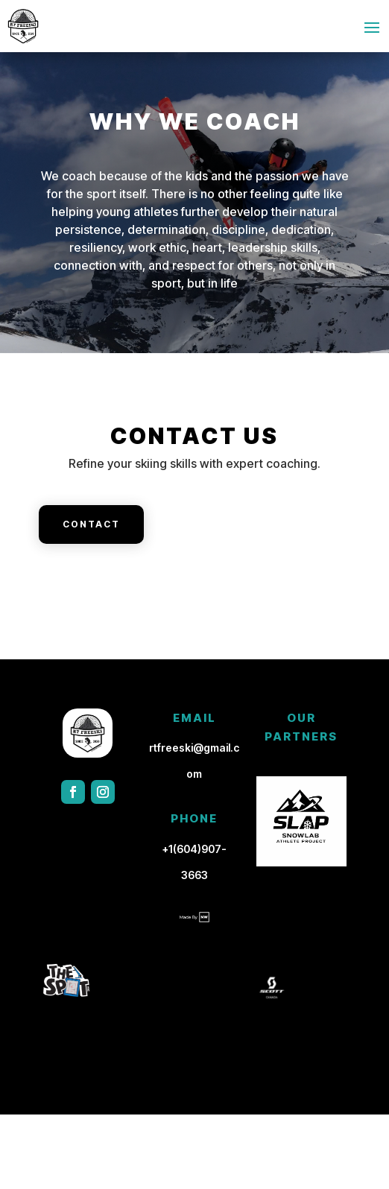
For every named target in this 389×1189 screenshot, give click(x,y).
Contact (91, 524)
